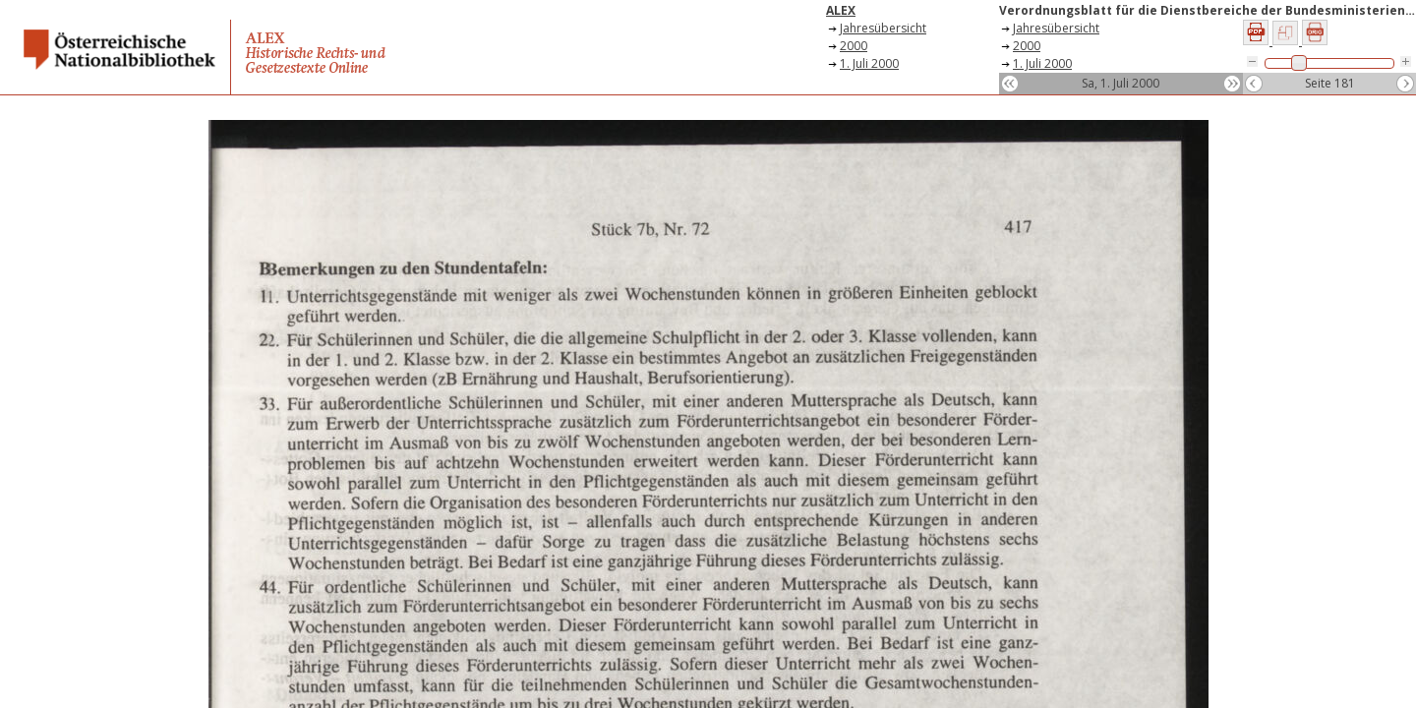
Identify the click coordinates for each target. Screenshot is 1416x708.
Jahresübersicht (883, 28)
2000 (853, 45)
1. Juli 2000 (869, 63)
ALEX (841, 10)
